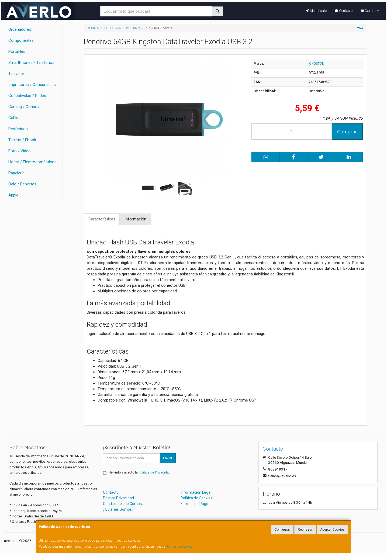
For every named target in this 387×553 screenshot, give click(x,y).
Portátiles (16, 51)
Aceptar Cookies (332, 529)
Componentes (21, 40)
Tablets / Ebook (22, 139)
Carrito (370, 11)
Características (101, 219)
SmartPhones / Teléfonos (31, 62)
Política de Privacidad (155, 472)
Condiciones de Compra (123, 504)
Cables (14, 117)
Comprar (347, 132)
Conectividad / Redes (27, 95)
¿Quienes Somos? (118, 509)
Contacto (344, 11)
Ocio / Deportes (22, 184)
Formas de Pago (194, 504)
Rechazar (305, 529)
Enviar (167, 458)
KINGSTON (316, 63)
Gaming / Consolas (25, 106)
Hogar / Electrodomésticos (32, 162)
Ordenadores (19, 29)
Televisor (16, 73)
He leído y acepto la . (140, 472)
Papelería (16, 173)
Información (135, 219)
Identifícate (316, 11)
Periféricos (18, 128)
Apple (13, 195)
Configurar (282, 529)
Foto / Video (19, 150)
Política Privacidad (118, 498)
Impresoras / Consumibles (32, 84)
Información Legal (196, 492)
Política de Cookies (179, 546)
